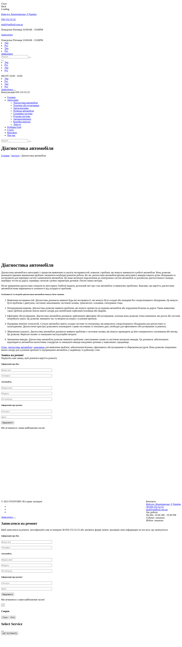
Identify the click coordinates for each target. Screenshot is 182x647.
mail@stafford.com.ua (12, 24)
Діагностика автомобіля (25, 102)
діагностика (14, 347)
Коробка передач (21, 121)
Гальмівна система (22, 113)
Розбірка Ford (14, 127)
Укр (6, 43)
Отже (4, 347)
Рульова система (21, 116)
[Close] (3, 605)
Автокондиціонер (22, 119)
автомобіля (26, 347)
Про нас (11, 135)
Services (15, 155)
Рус (6, 45)
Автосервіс (13, 100)
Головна (11, 97)
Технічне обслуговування (26, 105)
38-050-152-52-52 (155, 507)
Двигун (17, 124)
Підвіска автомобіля (23, 111)
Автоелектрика (21, 108)
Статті (10, 130)
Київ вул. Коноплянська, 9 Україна (18, 14)
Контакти (12, 132)
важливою (39, 347)
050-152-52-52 (8, 19)
